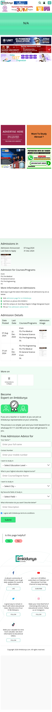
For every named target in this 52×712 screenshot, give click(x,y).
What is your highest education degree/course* (18, 471)
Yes (9, 541)
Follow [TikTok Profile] (13, 640)
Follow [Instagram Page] (38, 614)
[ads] (13, 135)
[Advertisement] (26, 90)
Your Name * (5, 440)
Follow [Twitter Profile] (13, 614)
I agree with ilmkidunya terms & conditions (18, 513)
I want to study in (7, 461)
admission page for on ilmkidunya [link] (19, 298)
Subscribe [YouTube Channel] (38, 589)
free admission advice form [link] (18, 307)
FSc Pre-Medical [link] (25, 331)
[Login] (44, 3)
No (18, 541)
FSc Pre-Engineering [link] (27, 337)
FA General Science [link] (27, 334)
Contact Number (7, 450)
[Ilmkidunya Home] (7, 3)
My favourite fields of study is (11, 492)
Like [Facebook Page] (13, 589)
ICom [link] (21, 328)
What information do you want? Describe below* (18, 503)
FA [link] (20, 340)
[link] (40, 3)
